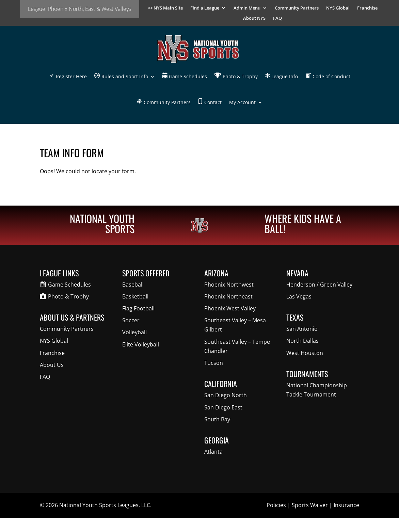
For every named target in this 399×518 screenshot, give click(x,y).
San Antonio (302, 329)
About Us (52, 365)
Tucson (213, 363)
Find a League (204, 8)
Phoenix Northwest (229, 284)
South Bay (217, 419)
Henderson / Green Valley (319, 284)
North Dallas (302, 340)
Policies (276, 505)
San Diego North (225, 395)
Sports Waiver (310, 505)
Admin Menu (247, 8)
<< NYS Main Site (165, 8)
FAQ (277, 18)
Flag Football (138, 308)
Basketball (135, 296)
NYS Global (338, 8)
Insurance (346, 505)
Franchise (367, 8)
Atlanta (213, 451)
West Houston (304, 353)
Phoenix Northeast (228, 296)
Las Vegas (299, 296)
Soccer (131, 320)
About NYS (254, 18)
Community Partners (297, 8)
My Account (242, 102)
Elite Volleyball (140, 344)
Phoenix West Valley (230, 308)
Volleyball (134, 332)
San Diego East (223, 407)
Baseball (133, 284)
